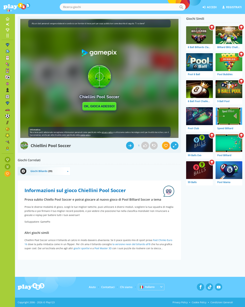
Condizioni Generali (221, 302)
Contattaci (108, 287)
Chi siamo (126, 287)
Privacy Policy (180, 302)
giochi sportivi (82, 248)
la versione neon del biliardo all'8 (131, 244)
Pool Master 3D (103, 248)
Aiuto (92, 287)
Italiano (147, 287)
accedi (209, 7)
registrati (232, 7)
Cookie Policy (199, 302)
